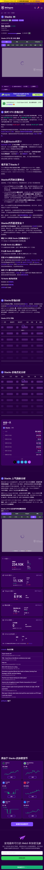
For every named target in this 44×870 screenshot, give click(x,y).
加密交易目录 (24, 275)
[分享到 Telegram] (25, 462)
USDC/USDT (22, 306)
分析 (11, 777)
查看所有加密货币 (22, 824)
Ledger (35, 133)
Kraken (3, 131)
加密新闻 (10, 282)
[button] (38, 8)
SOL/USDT (28, 306)
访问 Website (38, 605)
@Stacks (6, 511)
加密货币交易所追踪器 (26, 131)
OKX (12, 131)
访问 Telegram (38, 591)
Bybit (26, 304)
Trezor (23, 272)
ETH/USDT (15, 306)
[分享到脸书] (18, 462)
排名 (9, 12)
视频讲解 (10, 284)
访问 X (40, 558)
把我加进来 (22, 858)
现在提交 (30, 643)
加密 (5, 12)
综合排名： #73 (5, 20)
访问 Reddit (39, 575)
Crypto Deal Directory (22, 264)
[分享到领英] (22, 462)
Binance (8, 131)
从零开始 (3, 287)
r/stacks (4, 649)
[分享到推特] (14, 462)
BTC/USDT (9, 306)
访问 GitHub (39, 620)
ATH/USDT (35, 306)
